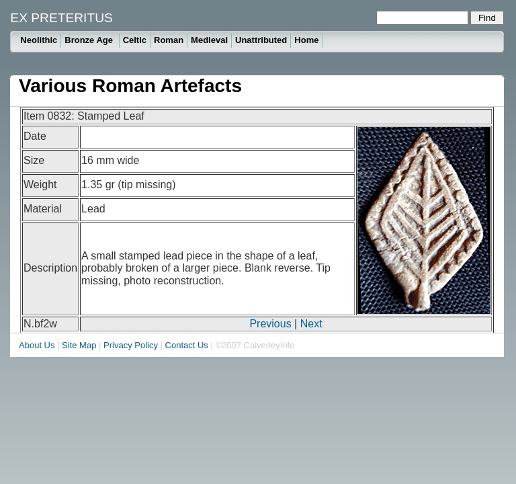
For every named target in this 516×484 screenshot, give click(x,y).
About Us (36, 345)
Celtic (134, 40)
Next (311, 323)
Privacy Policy (130, 345)
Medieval (209, 40)
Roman (168, 40)
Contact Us (186, 345)
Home (306, 40)
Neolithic (38, 40)
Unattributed (261, 40)
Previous (270, 323)
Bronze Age (89, 40)
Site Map (79, 345)
